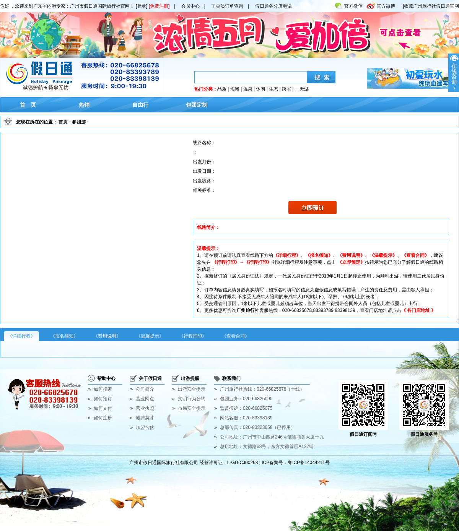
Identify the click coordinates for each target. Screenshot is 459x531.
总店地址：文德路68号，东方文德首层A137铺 (267, 446)
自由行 (140, 105)
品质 (221, 89)
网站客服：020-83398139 (246, 418)
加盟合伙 (145, 427)
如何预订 (103, 398)
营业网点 (145, 398)
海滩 (234, 89)
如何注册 (103, 418)
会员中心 (190, 6)
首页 (63, 122)
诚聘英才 (145, 418)
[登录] (142, 6)
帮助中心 (106, 378)
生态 (273, 89)
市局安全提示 (191, 408)
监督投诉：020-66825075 (246, 408)
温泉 (247, 89)
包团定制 (196, 105)
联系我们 (231, 378)
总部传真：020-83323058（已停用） (257, 427)
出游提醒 (190, 378)
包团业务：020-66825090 (246, 398)
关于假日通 (150, 378)
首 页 (28, 105)
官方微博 (380, 4)
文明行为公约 (191, 398)
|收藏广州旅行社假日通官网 (431, 6)
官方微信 (349, 4)
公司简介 (145, 389)
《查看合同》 (235, 336)
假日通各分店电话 (273, 6)
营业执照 (145, 408)
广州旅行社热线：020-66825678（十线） (262, 389)
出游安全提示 (191, 389)
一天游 (302, 89)
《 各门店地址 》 (418, 310)
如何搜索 (103, 389)
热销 (84, 105)
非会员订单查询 (227, 6)
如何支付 (103, 408)
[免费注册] (159, 6)
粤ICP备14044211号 (308, 462)
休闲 (260, 89)
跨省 (286, 89)
